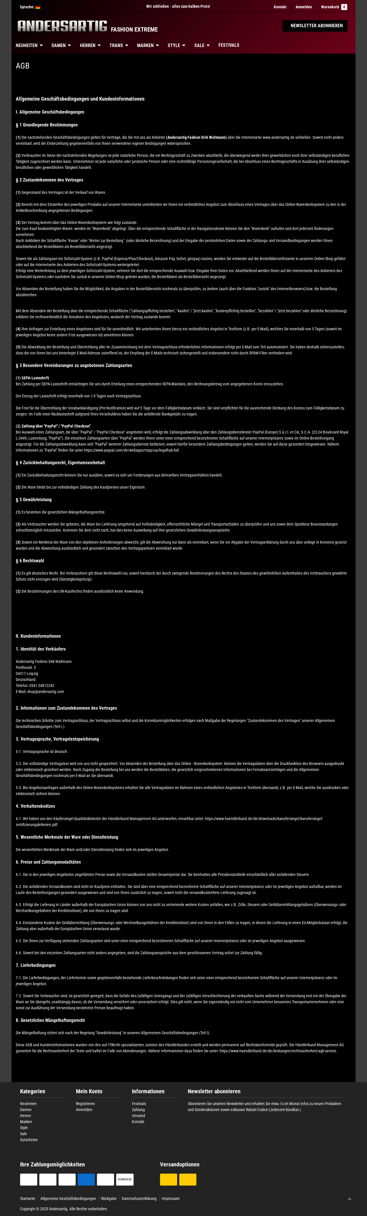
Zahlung (138, 1109)
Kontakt (280, 7)
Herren (87, 45)
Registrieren (85, 1103)
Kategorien (32, 1091)
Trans (116, 45)
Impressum (171, 1198)
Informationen (148, 1091)
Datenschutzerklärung (139, 1198)
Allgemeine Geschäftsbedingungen (68, 1198)
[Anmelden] (304, 7)
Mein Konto (89, 1091)
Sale (199, 45)
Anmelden (84, 1109)
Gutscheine (29, 1139)
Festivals (228, 45)
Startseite (27, 1198)
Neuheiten (27, 45)
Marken (145, 45)
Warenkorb (334, 7)
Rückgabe (109, 1198)
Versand (138, 1115)
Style (174, 45)
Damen (59, 45)
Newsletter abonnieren (214, 1091)
